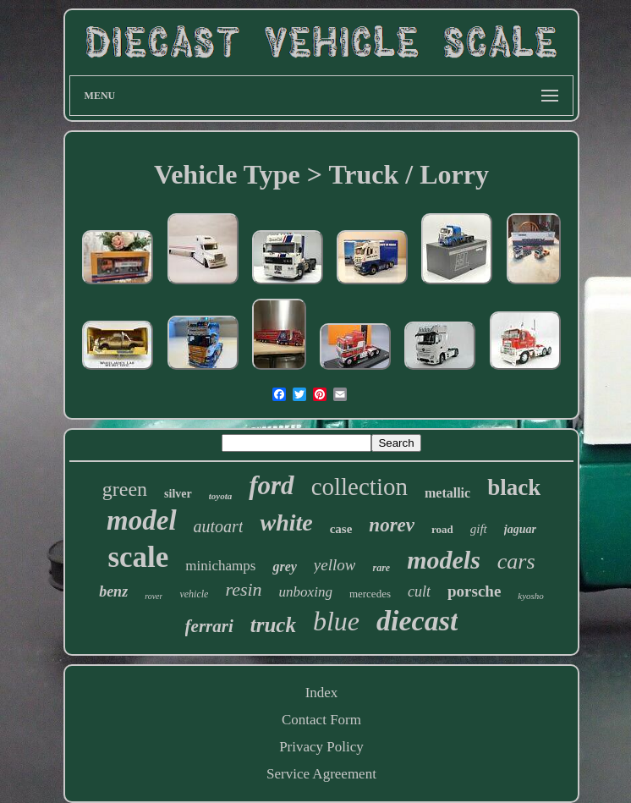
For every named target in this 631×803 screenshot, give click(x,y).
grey (284, 566)
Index (321, 693)
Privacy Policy (321, 747)
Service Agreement (321, 774)
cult (419, 591)
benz (113, 591)
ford (271, 485)
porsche (474, 591)
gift (478, 529)
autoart (219, 526)
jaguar (520, 529)
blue (336, 621)
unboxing (305, 592)
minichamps (220, 566)
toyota (221, 496)
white (286, 522)
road (442, 529)
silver (178, 493)
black (513, 487)
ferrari (209, 626)
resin (243, 589)
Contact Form (321, 720)
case (341, 529)
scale (137, 557)
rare (381, 568)
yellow (335, 565)
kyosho (531, 596)
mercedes (370, 593)
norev (391, 525)
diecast (417, 620)
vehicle (193, 594)
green (124, 489)
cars (516, 561)
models (443, 560)
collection (359, 486)
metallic (447, 493)
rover (153, 596)
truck (273, 624)
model (141, 520)
